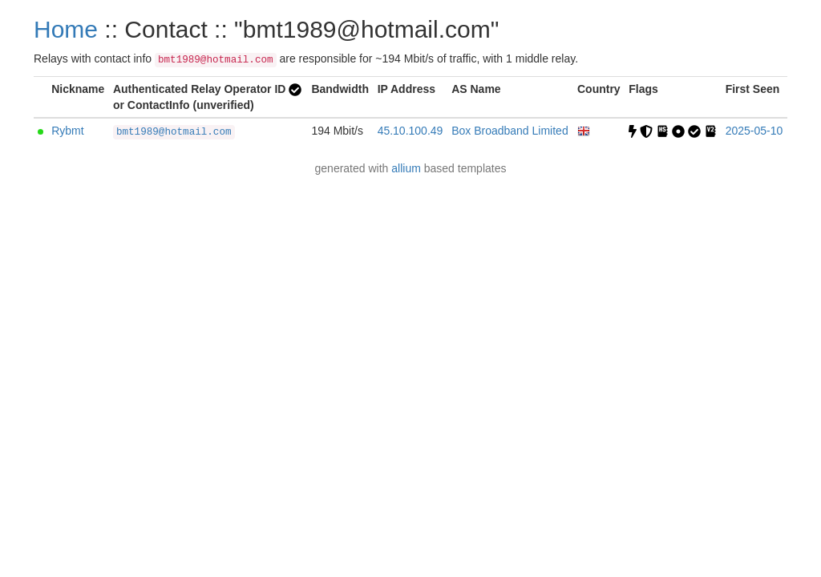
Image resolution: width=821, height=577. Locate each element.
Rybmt (67, 130)
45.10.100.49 (410, 130)
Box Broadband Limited (509, 130)
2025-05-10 (754, 130)
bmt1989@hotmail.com (174, 132)
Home (66, 29)
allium (406, 168)
